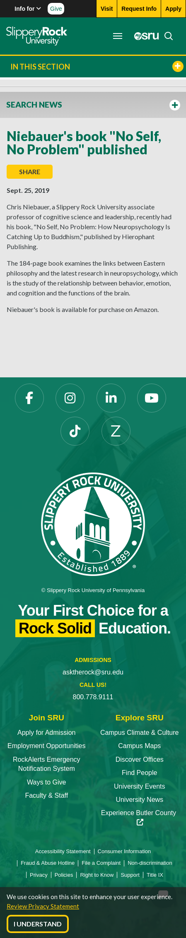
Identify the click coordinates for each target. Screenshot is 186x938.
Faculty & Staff (46, 795)
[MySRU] (144, 36)
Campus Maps (139, 745)
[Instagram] (70, 398)
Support (130, 875)
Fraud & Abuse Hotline (48, 863)
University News (139, 799)
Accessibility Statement (63, 851)
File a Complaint (101, 863)
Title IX (155, 875)
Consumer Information (124, 851)
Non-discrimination (150, 863)
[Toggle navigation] (117, 36)
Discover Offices (140, 759)
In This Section (97, 66)
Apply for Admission (46, 732)
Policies (64, 875)
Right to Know (97, 875)
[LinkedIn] (111, 398)
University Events (139, 786)
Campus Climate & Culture (139, 732)
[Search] (166, 36)
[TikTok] (74, 431)
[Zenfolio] (115, 431)
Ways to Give (46, 782)
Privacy (39, 875)
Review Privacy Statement (43, 906)
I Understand (38, 924)
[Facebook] (29, 398)
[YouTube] (151, 398)
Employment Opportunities (46, 745)
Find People (139, 772)
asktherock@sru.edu (93, 672)
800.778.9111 (93, 697)
